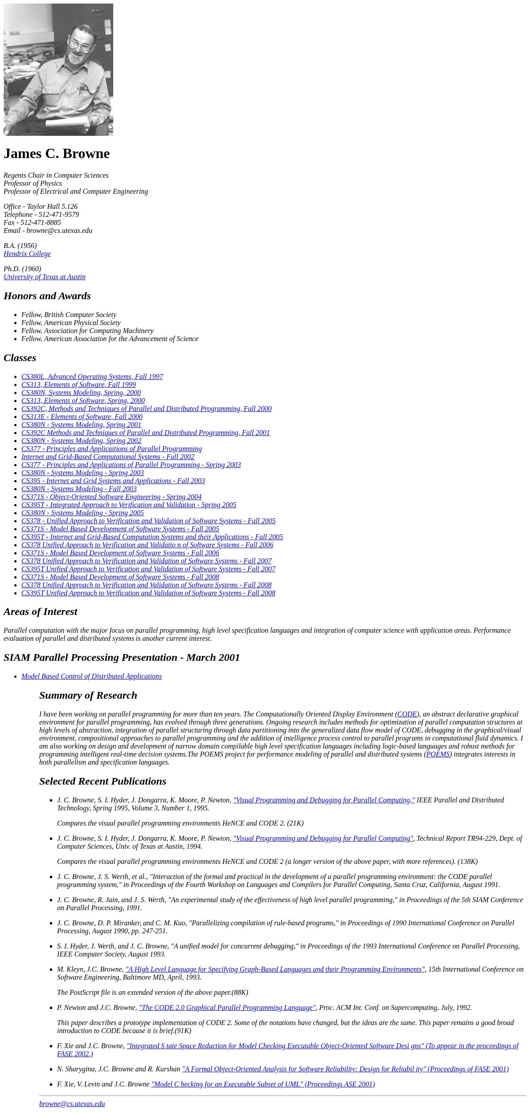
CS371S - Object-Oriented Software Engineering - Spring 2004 (111, 497)
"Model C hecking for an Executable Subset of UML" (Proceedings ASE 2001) (263, 1084)
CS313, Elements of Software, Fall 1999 (78, 384)
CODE (407, 714)
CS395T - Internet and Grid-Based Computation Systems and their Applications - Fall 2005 (152, 537)
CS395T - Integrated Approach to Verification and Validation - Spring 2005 (128, 505)
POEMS (437, 754)
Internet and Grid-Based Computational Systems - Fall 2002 (107, 456)
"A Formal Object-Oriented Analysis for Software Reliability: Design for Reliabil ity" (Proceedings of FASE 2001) (345, 1069)
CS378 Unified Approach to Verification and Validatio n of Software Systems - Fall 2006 (147, 545)
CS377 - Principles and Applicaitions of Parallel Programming (111, 448)
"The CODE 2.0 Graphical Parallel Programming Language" (227, 1007)
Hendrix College (27, 253)
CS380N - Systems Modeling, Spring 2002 (81, 440)
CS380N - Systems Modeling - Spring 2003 (82, 472)
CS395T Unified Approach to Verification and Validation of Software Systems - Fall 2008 (148, 593)
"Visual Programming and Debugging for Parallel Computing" (323, 838)
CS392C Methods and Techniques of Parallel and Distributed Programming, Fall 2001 (145, 432)
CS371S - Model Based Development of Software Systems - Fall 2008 (120, 577)
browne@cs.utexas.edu (72, 1103)
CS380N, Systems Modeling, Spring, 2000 (81, 392)
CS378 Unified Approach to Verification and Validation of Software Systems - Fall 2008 (146, 585)
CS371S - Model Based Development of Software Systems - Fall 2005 (120, 529)
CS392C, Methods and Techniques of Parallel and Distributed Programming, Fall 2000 (146, 408)
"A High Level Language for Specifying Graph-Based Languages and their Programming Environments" (275, 969)
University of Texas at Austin (45, 277)
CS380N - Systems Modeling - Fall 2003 (79, 488)
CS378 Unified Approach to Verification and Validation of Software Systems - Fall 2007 (146, 561)
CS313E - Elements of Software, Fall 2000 (82, 416)
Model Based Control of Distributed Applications (91, 676)
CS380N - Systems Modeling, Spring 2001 (81, 424)
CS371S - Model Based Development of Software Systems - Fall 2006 (120, 553)
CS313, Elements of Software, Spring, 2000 (83, 400)
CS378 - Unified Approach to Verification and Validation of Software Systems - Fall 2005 (148, 521)
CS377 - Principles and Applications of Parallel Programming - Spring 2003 (131, 464)
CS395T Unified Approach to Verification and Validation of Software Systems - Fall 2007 (148, 569)
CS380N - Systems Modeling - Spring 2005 (82, 513)
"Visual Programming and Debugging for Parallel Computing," (324, 800)
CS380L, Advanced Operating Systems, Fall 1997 (92, 376)
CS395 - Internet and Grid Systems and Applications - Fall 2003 (113, 480)
